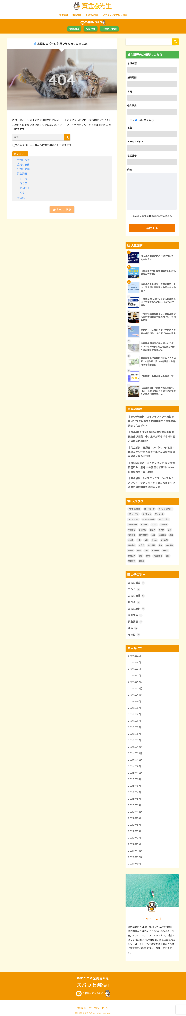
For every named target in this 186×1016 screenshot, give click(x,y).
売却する (25, 188)
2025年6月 (134, 721)
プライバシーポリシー (99, 1008)
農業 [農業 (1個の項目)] (167, 556)
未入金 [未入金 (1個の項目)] (141, 545)
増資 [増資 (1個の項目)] (171, 535)
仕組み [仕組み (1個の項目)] (152, 530)
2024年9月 (134, 766)
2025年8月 (134, 708)
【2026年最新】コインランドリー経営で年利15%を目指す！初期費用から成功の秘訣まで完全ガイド (152, 421)
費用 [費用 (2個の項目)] (148, 556)
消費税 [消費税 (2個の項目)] (130, 550)
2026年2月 (134, 669)
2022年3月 (134, 831)
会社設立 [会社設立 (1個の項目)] (131, 535)
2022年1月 (134, 844)
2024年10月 (135, 759)
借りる (23, 183)
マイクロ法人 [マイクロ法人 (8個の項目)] (163, 519)
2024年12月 (135, 747)
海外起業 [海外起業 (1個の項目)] (169, 545)
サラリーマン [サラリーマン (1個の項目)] (133, 514)
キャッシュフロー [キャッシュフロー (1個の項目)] (165, 509)
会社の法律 (23, 164)
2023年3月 (134, 798)
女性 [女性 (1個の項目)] (146, 540)
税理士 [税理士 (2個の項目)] (165, 550)
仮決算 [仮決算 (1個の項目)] (161, 530)
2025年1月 (134, 740)
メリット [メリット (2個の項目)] (144, 524)
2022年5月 (134, 824)
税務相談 (76, 14)
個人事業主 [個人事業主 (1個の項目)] (143, 535)
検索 (175, 41)
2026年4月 (134, 656)
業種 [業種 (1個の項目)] (160, 545)
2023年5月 (134, 785)
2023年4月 (134, 792)
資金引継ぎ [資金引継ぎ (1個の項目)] (157, 556)
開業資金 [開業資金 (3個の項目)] (131, 561)
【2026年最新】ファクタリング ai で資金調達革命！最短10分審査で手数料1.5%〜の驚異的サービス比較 (151, 467)
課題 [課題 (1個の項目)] (140, 556)
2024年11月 (135, 753)
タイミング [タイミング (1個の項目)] (146, 514)
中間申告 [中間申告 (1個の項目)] (163, 524)
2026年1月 (134, 675)
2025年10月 (135, 695)
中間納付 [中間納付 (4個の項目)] (131, 530)
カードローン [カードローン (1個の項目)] (149, 509)
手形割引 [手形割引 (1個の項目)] (164, 540)
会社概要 (81, 1008)
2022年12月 (135, 811)
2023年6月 (134, 779)
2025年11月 (135, 688)
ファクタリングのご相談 (115, 14)
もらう (23, 179)
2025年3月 (134, 733)
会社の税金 (23, 160)
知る (22, 192)
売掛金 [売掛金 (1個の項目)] (130, 540)
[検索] (67, 137)
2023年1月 (134, 805)
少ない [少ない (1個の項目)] (154, 540)
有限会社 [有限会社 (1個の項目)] (131, 545)
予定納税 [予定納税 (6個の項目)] (142, 530)
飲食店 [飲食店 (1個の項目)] (141, 561)
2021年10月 (135, 857)
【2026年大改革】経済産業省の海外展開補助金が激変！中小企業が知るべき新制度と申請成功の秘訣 (151, 436)
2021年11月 (135, 850)
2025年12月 (135, 682)
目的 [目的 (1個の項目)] (146, 550)
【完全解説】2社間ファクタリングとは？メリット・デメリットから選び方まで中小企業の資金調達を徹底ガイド (151, 483)
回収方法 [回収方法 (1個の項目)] (162, 535)
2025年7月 (134, 714)
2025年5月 (134, 727)
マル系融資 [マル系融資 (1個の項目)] (132, 524)
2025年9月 (134, 701)
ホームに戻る (62, 209)
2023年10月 (135, 773)
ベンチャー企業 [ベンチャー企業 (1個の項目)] (148, 519)
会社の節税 (23, 169)
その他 (21, 197)
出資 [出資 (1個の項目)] (153, 535)
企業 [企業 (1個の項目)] (169, 530)
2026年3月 (134, 662)
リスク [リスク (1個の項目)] (154, 524)
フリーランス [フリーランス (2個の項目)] (133, 519)
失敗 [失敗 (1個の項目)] (139, 540)
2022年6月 (134, 818)
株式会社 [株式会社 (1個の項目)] (151, 545)
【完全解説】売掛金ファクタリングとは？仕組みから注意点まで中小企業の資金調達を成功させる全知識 (151, 452)
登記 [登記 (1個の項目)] (139, 550)
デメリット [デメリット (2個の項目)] (159, 514)
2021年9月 (134, 863)
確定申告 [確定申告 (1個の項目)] (155, 550)
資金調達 (63, 14)
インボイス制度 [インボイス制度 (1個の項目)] (134, 509)
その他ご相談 (92, 14)
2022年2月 (134, 837)
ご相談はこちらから (93, 993)
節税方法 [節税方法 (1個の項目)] (131, 556)
